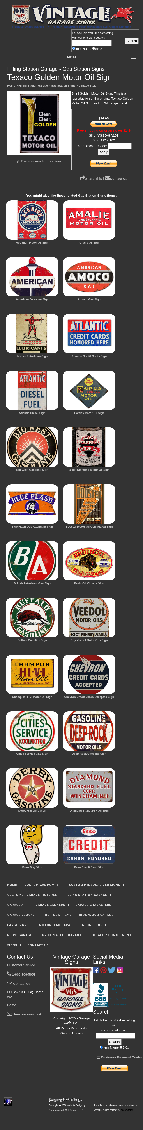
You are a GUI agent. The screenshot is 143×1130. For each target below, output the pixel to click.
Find (96, 33)
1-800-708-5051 (21, 974)
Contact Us (116, 178)
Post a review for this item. (39, 161)
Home (11, 1005)
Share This (91, 178)
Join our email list (24, 1014)
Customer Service (21, 965)
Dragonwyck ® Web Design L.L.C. (66, 1110)
